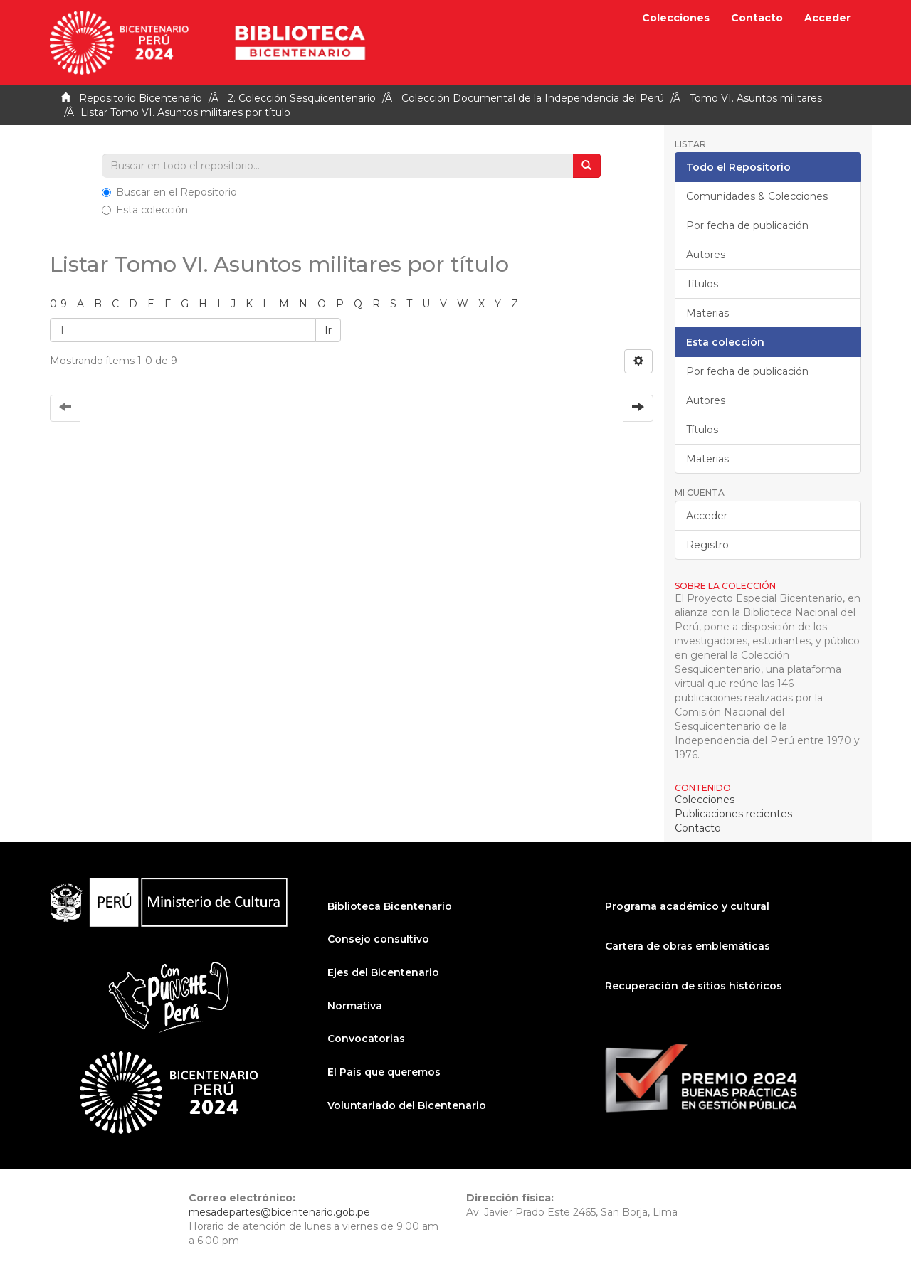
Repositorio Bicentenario (140, 98)
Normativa (354, 1005)
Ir (328, 330)
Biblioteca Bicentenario (389, 906)
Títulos (702, 283)
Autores (705, 254)
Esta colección (145, 209)
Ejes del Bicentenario (383, 972)
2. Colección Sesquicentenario (302, 98)
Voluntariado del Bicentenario (406, 1105)
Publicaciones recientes (733, 813)
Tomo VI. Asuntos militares (756, 98)
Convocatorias (366, 1038)
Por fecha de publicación (747, 225)
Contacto (757, 17)
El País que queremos (384, 1072)
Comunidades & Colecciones (757, 196)
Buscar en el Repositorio (169, 192)
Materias (707, 313)
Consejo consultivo (378, 939)
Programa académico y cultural (687, 906)
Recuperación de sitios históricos (693, 985)
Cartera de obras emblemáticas (687, 946)
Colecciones (676, 17)
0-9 (58, 303)
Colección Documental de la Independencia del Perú (532, 98)
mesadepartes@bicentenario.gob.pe (279, 1212)
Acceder (706, 515)
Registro (707, 544)
